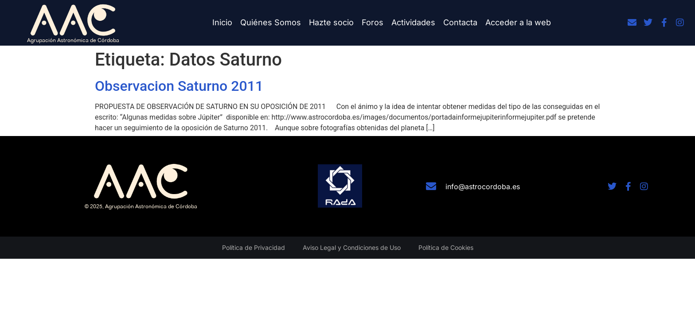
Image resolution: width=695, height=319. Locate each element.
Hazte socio (331, 22)
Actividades (413, 22)
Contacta (460, 22)
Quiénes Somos (270, 22)
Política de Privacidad (253, 247)
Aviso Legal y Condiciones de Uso (352, 247)
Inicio (222, 22)
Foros (372, 22)
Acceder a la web (518, 22)
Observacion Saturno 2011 (179, 86)
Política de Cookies (445, 247)
